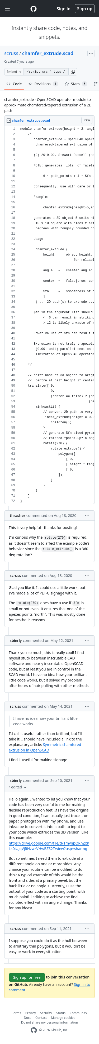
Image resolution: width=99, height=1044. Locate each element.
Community (78, 1013)
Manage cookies (63, 1017)
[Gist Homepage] (33, 9)
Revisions (43, 83)
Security (46, 1013)
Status (60, 1013)
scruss (11, 53)
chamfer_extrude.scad (47, 53)
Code (14, 83)
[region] (49, 315)
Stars (76, 83)
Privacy (30, 1013)
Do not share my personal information (49, 1022)
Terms (16, 1013)
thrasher (17, 515)
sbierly (16, 640)
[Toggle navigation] (7, 9)
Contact (41, 1017)
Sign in (63, 9)
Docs (27, 1017)
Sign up (84, 9)
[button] (72, 71)
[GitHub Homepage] (34, 1030)
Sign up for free (27, 977)
